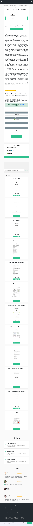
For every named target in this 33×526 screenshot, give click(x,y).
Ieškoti (26, 170)
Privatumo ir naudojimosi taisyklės (11, 509)
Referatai (24, 516)
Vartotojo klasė (16, 412)
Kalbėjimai (16, 518)
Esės (18, 512)
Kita (6, 517)
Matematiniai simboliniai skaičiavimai (16, 262)
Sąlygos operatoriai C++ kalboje (16, 326)
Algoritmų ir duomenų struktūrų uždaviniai (16, 391)
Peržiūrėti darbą (16, 136)
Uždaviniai (19, 516)
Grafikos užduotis (16, 283)
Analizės (7, 512)
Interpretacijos (23, 512)
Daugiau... (6, 524)
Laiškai (10, 517)
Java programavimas (16, 178)
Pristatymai (22, 517)
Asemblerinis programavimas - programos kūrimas (16, 199)
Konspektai (7, 513)
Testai (10, 516)
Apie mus (7, 506)
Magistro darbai (8, 519)
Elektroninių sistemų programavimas (16, 240)
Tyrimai (15, 516)
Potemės (12, 518)
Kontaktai (7, 508)
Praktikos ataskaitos (16, 517)
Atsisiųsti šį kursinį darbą (16, 29)
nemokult (16, 2)
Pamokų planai (21, 519)
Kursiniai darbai (16, 114)
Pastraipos (7, 518)
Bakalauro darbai (14, 519)
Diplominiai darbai (12, 512)
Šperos (7, 516)
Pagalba (7, 507)
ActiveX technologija (16, 220)
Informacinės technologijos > (8, 5)
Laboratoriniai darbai (20, 513)
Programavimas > (14, 5)
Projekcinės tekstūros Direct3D (22, 5)
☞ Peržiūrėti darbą (22, 104)
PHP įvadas (16, 347)
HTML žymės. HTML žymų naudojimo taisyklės (16, 305)
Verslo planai (22, 518)
